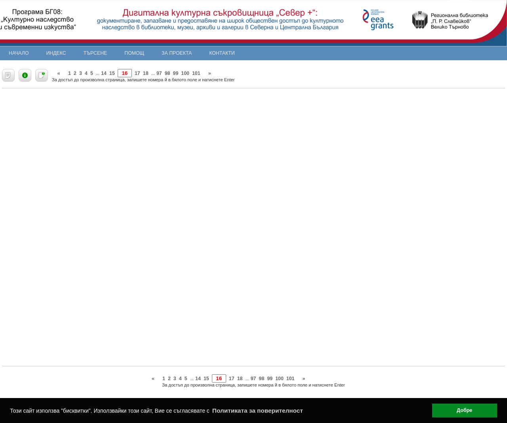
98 (167, 73)
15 (112, 73)
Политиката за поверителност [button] (257, 410)
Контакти (221, 53)
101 (196, 73)
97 (159, 73)
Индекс (56, 53)
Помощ (134, 53)
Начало (19, 53)
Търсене (95, 53)
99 (176, 73)
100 (185, 73)
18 (146, 73)
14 (104, 73)
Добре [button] (464, 410)
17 (137, 73)
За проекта (177, 53)
